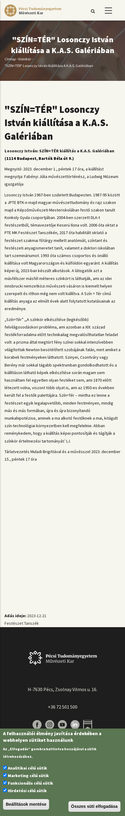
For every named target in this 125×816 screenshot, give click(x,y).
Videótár (24, 59)
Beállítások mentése (26, 804)
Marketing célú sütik (28, 775)
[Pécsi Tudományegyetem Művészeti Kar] (33, 16)
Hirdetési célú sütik (27, 790)
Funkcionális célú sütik (30, 783)
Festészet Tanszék (22, 623)
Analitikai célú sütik (27, 768)
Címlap (10, 59)
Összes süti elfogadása (94, 806)
